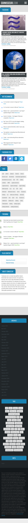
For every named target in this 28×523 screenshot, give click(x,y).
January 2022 (4, 326)
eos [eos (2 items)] (10, 188)
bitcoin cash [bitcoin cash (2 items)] (4, 176)
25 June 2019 (4, 88)
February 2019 (4, 373)
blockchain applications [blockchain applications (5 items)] (21, 176)
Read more (21, 107)
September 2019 (5, 353)
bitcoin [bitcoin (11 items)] (22, 173)
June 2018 (3, 395)
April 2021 (3, 328)
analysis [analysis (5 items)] (12, 173)
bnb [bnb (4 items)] (14, 179)
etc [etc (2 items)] (13, 188)
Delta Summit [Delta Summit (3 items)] (5, 188)
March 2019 (4, 370)
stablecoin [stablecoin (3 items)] (4, 200)
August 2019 (4, 356)
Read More (20, 222)
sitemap (3, 515)
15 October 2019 (4, 45)
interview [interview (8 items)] (22, 194)
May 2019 (3, 364)
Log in (2, 463)
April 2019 (3, 367)
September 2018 (5, 387)
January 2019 (4, 375)
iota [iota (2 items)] (9, 197)
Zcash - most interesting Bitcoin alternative (14, 137)
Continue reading (5, 44)
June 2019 (3, 362)
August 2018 (4, 389)
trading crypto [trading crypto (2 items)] (17, 203)
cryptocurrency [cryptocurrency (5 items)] (5, 185)
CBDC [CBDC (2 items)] (9, 182)
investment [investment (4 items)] (4, 197)
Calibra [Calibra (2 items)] (21, 179)
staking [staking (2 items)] (16, 200)
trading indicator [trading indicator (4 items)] (5, 206)
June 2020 (3, 337)
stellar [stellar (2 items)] (21, 200)
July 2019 (3, 359)
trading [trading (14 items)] (10, 203)
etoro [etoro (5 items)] (18, 191)
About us (6, 227)
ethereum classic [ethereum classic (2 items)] (11, 191)
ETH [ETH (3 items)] (17, 188)
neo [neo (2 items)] (17, 197)
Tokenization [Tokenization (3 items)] (5, 203)
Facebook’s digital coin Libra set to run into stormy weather (13, 33)
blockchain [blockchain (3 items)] (11, 176)
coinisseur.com (20, 513)
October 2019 (4, 351)
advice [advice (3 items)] (7, 173)
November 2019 (5, 348)
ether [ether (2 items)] (21, 188)
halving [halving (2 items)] (3, 194)
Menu (25, 2)
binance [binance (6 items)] (17, 173)
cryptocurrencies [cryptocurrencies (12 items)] (15, 182)
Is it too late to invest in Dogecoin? (12, 102)
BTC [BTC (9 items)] (17, 179)
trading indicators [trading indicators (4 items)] (14, 206)
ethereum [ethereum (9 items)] (4, 191)
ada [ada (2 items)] (3, 173)
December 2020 (5, 334)
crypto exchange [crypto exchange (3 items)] (13, 185)
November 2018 (5, 381)
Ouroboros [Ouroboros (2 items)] (21, 197)
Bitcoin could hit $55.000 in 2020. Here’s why (14, 127)
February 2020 (4, 342)
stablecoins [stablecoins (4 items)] (11, 200)
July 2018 (3, 392)
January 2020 (4, 345)
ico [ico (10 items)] (7, 194)
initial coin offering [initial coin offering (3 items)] (14, 194)
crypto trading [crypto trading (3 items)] (22, 185)
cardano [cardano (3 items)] (4, 182)
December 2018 (5, 378)
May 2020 (3, 339)
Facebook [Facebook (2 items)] (23, 191)
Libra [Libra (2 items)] (13, 197)
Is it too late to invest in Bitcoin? (11, 107)
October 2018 (4, 384)
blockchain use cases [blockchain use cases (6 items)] (6, 179)
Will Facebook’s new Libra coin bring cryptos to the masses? (13, 75)
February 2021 (4, 331)
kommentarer (12, 45)
